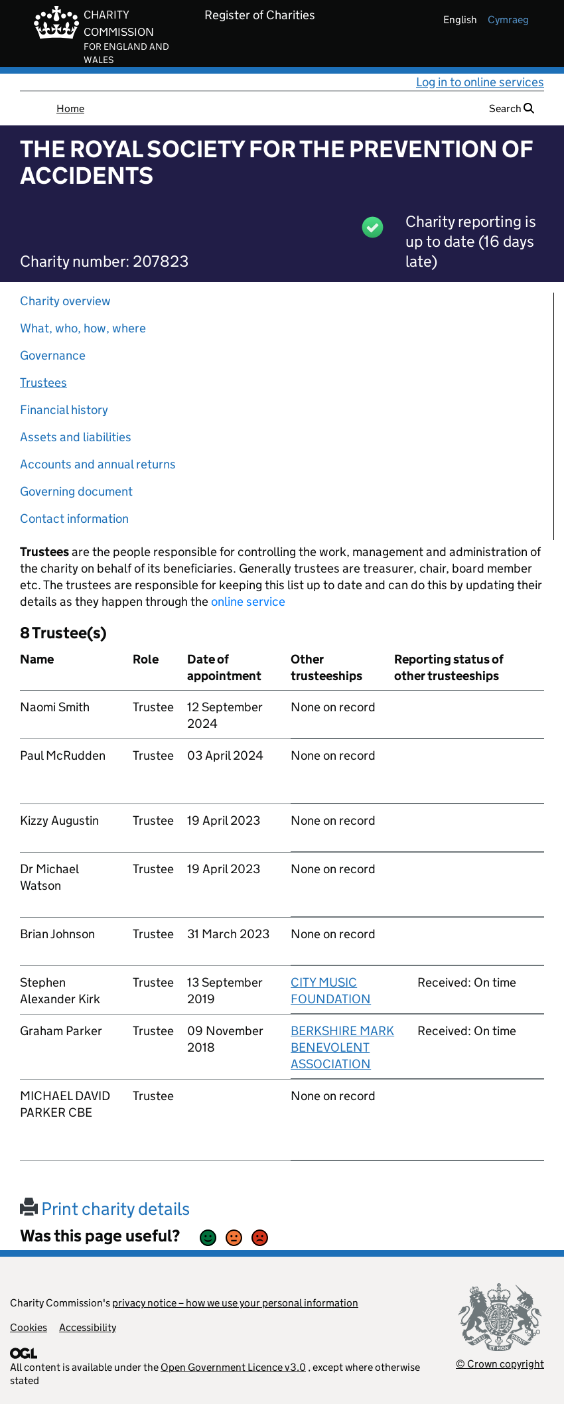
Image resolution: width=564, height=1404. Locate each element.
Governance (53, 355)
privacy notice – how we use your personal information (235, 1303)
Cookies (28, 1327)
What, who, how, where (83, 328)
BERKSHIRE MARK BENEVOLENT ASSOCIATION (342, 1047)
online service (248, 601)
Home (70, 108)
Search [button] (511, 108)
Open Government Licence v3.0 (233, 1367)
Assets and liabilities (75, 437)
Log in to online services (480, 82)
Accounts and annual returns (98, 464)
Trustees (43, 382)
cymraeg (508, 19)
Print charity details (105, 1209)
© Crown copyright (500, 1364)
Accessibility (87, 1327)
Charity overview (65, 301)
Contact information (74, 518)
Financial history (64, 409)
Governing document (76, 491)
